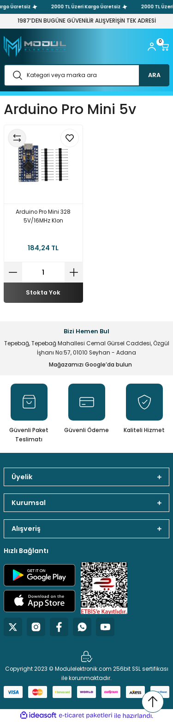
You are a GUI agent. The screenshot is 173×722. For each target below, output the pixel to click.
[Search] (86, 75)
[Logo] (35, 46)
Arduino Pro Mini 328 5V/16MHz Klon (43, 216)
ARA (154, 75)
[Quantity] (43, 272)
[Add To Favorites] (69, 138)
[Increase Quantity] (74, 272)
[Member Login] (151, 46)
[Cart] (164, 46)
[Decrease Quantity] (13, 272)
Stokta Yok (43, 292)
